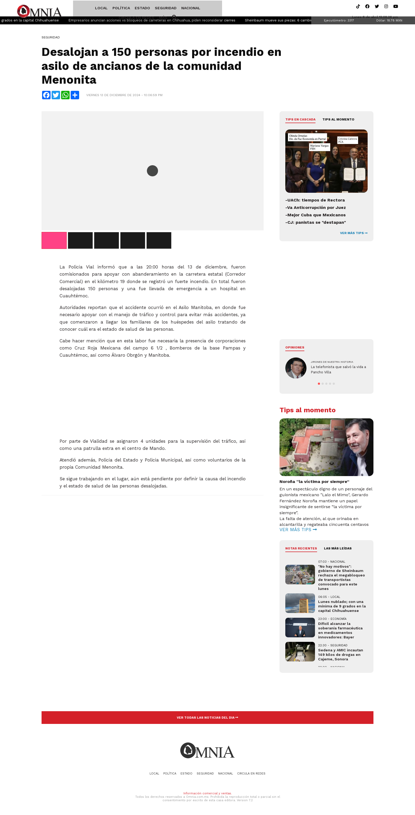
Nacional (171, 9)
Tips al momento (338, 120)
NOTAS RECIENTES (301, 549)
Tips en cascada (300, 120)
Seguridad (146, 9)
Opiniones (294, 348)
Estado (122, 9)
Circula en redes (203, 9)
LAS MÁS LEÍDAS (338, 549)
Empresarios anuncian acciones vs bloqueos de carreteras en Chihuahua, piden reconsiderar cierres (167, 21)
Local (81, 9)
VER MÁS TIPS (354, 234)
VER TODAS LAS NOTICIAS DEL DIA (207, 718)
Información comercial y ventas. (207, 794)
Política (101, 9)
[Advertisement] (153, 397)
